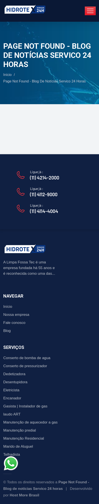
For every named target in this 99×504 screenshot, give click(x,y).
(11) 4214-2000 (44, 177)
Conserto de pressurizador (25, 366)
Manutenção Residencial (23, 438)
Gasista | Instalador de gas (25, 406)
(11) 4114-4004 (44, 211)
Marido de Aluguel (18, 446)
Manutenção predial (19, 430)
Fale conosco (14, 323)
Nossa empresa (16, 315)
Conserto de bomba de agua (26, 358)
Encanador (12, 398)
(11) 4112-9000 (43, 194)
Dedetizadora (14, 374)
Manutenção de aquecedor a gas (30, 422)
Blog (7, 331)
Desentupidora (15, 382)
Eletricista (11, 390)
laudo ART (12, 414)
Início (7, 75)
